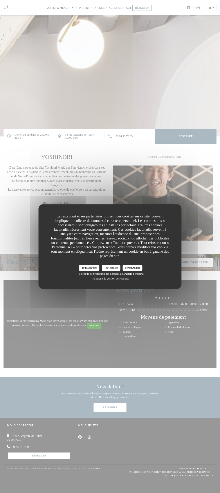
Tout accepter (89, 267)
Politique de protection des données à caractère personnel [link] (111, 273)
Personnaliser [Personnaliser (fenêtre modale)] (132, 267)
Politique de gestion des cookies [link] (110, 278)
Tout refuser (111, 267)
